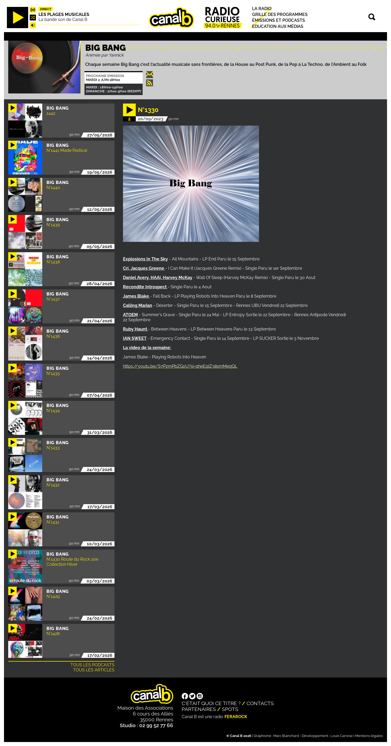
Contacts (260, 703)
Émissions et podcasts (278, 20)
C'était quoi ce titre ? (211, 703)
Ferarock (235, 716)
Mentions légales (369, 736)
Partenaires (199, 709)
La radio (261, 8)
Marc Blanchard (286, 736)
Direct (45, 9)
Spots (230, 709)
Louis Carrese (341, 736)
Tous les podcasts (92, 664)
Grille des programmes (280, 14)
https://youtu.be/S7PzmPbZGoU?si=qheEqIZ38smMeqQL (180, 366)
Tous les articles (93, 669)
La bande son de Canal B (63, 19)
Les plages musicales (64, 14)
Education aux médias (277, 26)
